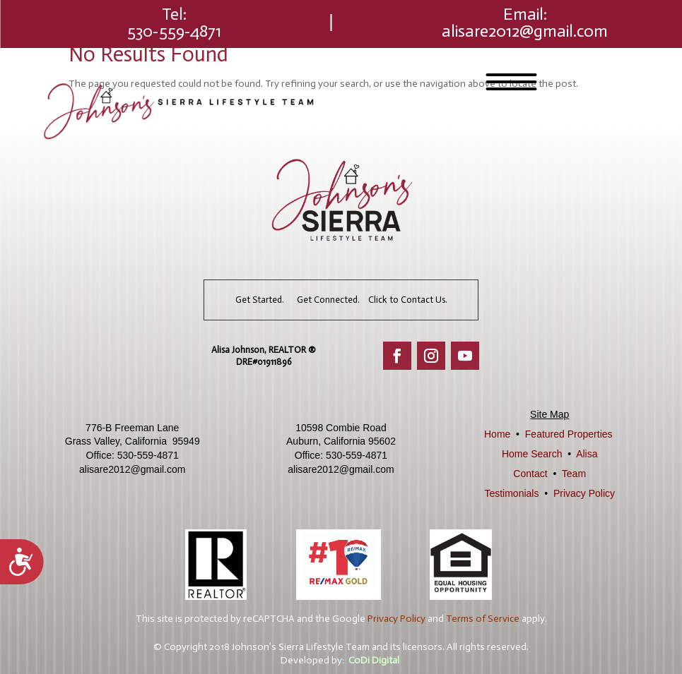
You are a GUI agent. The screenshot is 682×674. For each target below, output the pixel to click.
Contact (530, 473)
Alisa (586, 453)
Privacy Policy (584, 493)
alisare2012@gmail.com (525, 30)
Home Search (532, 453)
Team (574, 473)
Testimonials (511, 493)
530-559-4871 (174, 30)
